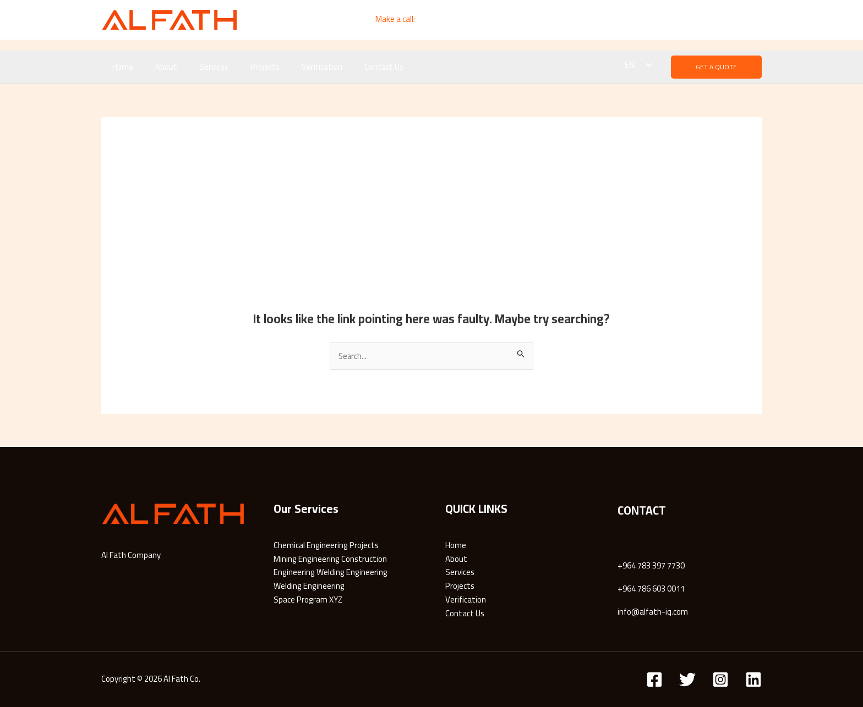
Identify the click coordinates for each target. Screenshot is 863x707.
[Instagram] (755, 20)
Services (200, 67)
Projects (245, 67)
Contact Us (353, 67)
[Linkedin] (682, 20)
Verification (297, 67)
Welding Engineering (309, 586)
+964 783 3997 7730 (452, 19)
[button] (716, 67)
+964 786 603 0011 (651, 589)
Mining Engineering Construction (330, 559)
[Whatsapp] (731, 20)
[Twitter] (687, 679)
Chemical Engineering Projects (326, 546)
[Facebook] (658, 20)
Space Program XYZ (308, 600)
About (158, 67)
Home (120, 67)
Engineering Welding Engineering (330, 573)
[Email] (706, 20)
